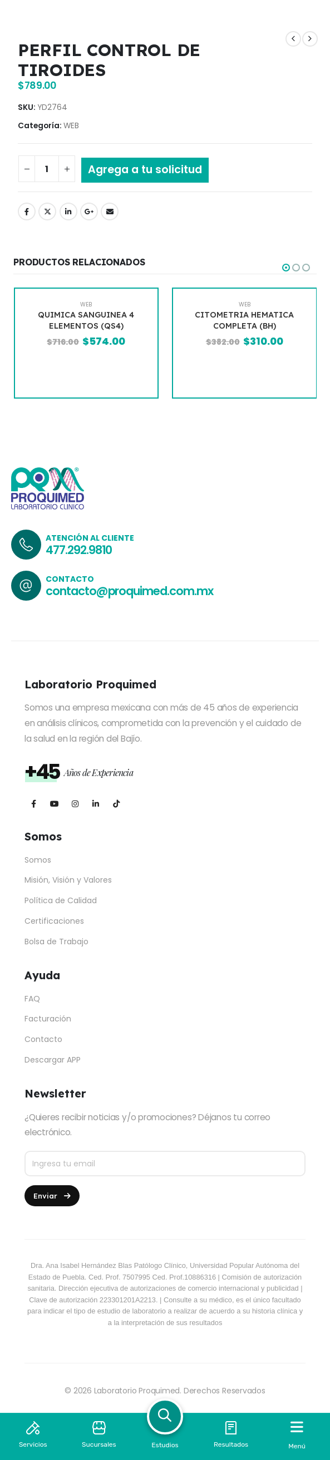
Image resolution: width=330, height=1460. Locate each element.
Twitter (47, 211)
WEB (71, 125)
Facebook (27, 211)
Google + (89, 211)
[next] (310, 39)
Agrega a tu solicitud (145, 169)
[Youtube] (54, 804)
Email (110, 211)
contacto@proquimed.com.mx (129, 591)
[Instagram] (75, 804)
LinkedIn (68, 211)
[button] (286, 267)
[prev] (293, 39)
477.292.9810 (79, 550)
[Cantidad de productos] (47, 168)
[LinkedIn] (95, 804)
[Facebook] (33, 804)
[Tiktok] (116, 804)
